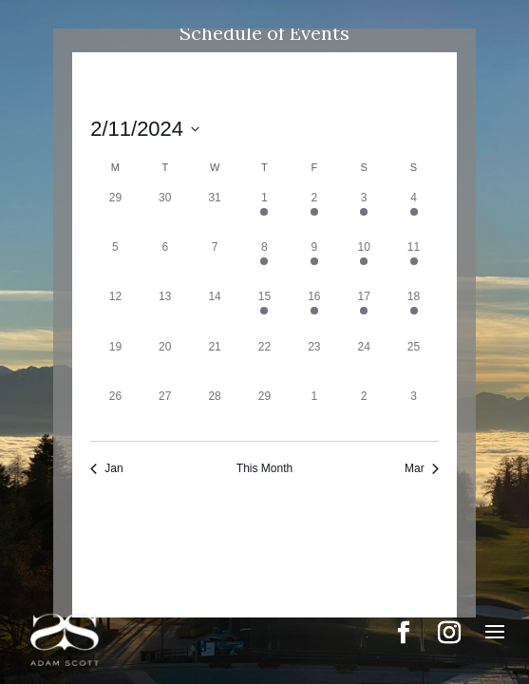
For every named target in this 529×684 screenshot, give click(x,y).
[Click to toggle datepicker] (144, 128)
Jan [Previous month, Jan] (106, 468)
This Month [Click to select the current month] (264, 468)
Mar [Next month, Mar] (422, 468)
